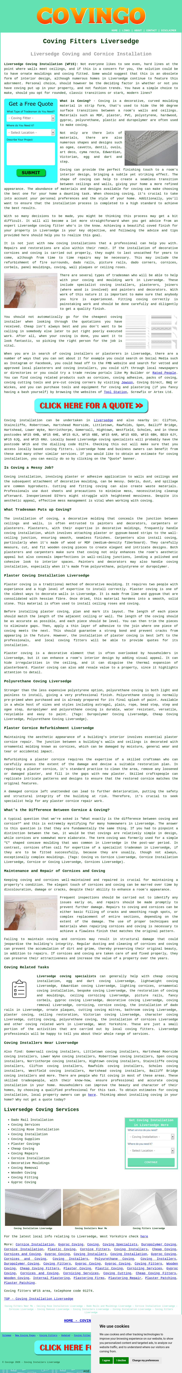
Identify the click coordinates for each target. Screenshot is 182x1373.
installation (64, 203)
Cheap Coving (164, 1249)
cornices (168, 262)
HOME (115, 30)
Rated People (164, 373)
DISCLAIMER (168, 30)
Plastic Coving (61, 1249)
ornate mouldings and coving (47, 74)
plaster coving (54, 611)
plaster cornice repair (71, 801)
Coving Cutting (117, 1273)
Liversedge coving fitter (41, 226)
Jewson (127, 382)
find (18, 1051)
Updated (65, 1335)
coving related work (45, 1024)
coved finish (158, 226)
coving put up (27, 88)
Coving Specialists (120, 1244)
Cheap (29, 326)
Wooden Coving (16, 1278)
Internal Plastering (51, 1278)
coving (81, 125)
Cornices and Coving (22, 1254)
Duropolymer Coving (158, 1244)
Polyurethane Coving (114, 1259)
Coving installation (23, 420)
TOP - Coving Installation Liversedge (38, 1299)
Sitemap (6, 1335)
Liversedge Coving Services (41, 1109)
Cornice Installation (35, 1244)
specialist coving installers (105, 285)
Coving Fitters (57, 1263)
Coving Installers (131, 1249)
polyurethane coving (78, 1019)
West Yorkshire (112, 1024)
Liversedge (103, 420)
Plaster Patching (160, 1278)
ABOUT (138, 30)
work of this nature (78, 294)
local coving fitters (66, 640)
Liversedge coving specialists (66, 976)
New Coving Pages (25, 1335)
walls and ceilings (157, 110)
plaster (113, 115)
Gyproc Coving (70, 1244)
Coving (65, 170)
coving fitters (58, 449)
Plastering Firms (89, 1278)
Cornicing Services (144, 1268)
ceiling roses (112, 267)
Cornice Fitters (94, 1249)
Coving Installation (128, 1254)
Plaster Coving (77, 1268)
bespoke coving (90, 990)
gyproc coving (67, 1000)
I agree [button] (106, 1360)
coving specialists (116, 439)
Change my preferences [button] (145, 1360)
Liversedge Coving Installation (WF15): (41, 64)
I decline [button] (121, 1360)
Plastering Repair (124, 1278)
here (92, 1095)
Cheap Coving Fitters (39, 1268)
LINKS (126, 30)
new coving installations (72, 243)
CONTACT (151, 30)
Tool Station (115, 392)
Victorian (68, 157)
